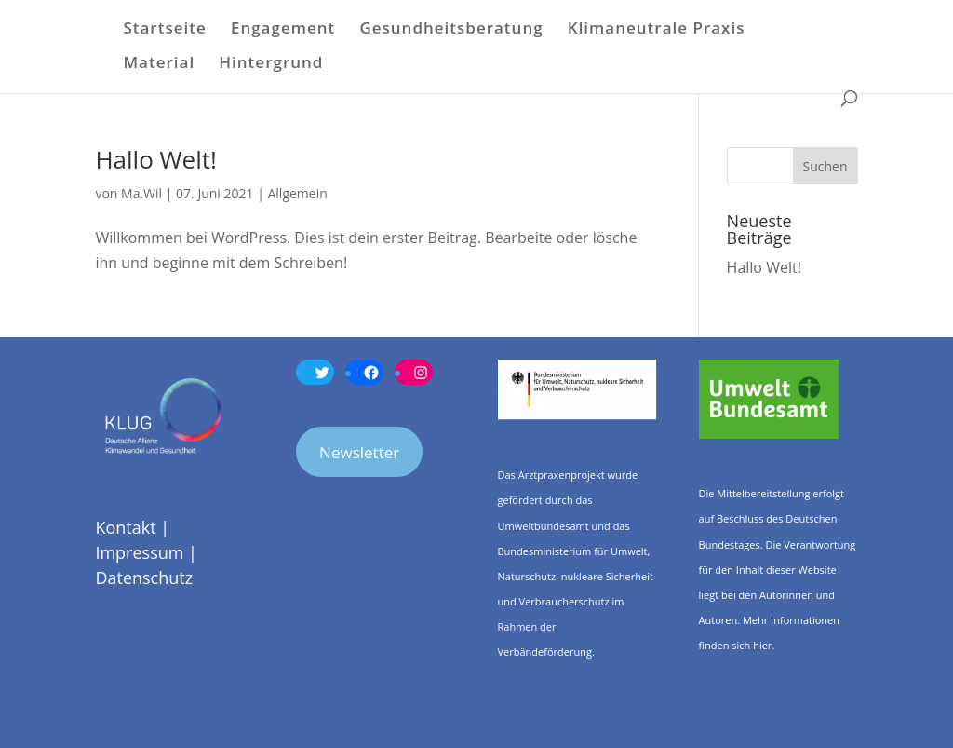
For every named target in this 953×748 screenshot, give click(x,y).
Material (159, 64)
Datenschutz (144, 577)
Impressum (139, 552)
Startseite (164, 29)
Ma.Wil (141, 193)
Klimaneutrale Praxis (656, 29)
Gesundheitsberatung (451, 29)
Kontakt (125, 527)
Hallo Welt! (155, 159)
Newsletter (359, 452)
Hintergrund (271, 64)
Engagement (283, 29)
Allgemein (297, 193)
